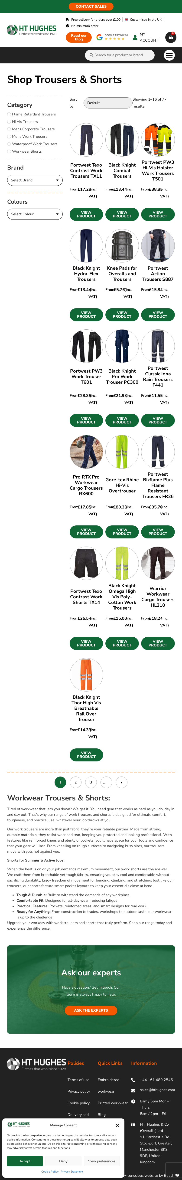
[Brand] (34, 180)
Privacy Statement (72, 1171)
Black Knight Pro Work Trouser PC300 (122, 376)
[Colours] (34, 214)
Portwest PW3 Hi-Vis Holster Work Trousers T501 (158, 170)
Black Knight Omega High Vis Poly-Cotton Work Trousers (122, 597)
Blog (102, 1114)
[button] (117, 1125)
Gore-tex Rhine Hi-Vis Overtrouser (122, 485)
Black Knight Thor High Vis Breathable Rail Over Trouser (86, 708)
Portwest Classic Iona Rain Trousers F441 (158, 376)
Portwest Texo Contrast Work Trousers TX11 (86, 170)
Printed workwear (113, 1103)
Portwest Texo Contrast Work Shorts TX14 (86, 597)
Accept (25, 1161)
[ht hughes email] (153, 1091)
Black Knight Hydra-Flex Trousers (86, 273)
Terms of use (78, 1079)
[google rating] (112, 37)
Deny (63, 1161)
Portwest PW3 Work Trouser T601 (86, 376)
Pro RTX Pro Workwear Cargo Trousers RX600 (86, 485)
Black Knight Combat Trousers (122, 170)
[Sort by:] (108, 102)
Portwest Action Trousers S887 (158, 273)
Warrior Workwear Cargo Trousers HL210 (158, 596)
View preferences (101, 1161)
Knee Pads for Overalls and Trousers (122, 273)
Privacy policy (79, 1091)
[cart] (170, 37)
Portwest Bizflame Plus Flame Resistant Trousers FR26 (158, 485)
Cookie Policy (49, 1171)
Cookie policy (79, 1103)
